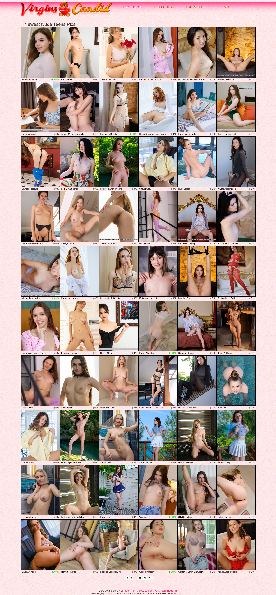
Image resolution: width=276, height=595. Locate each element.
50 (145, 578)
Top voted (195, 7)
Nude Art (172, 590)
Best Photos (163, 7)
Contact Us (178, 593)
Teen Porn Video (134, 590)
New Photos (131, 7)
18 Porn (149, 590)
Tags (226, 7)
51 (150, 578)
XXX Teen (160, 590)
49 (140, 578)
